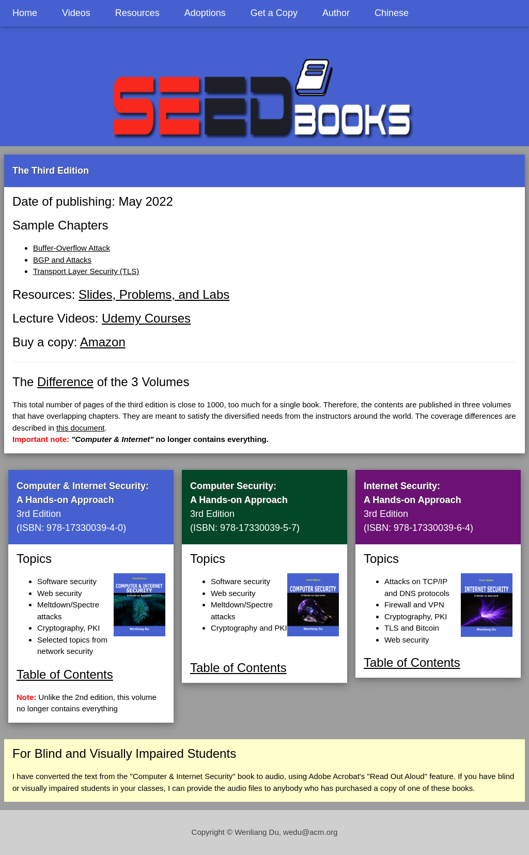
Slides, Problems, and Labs (154, 294)
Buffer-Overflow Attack (71, 247)
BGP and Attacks (62, 259)
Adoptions (205, 13)
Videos (76, 13)
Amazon (103, 342)
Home (24, 13)
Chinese (392, 13)
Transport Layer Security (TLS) (86, 271)
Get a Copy (274, 13)
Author (336, 13)
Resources (137, 13)
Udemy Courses (146, 318)
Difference (65, 382)
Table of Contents (65, 674)
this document (80, 427)
